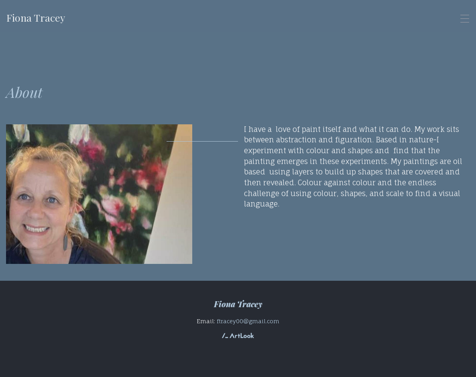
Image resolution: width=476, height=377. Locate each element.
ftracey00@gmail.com (248, 321)
